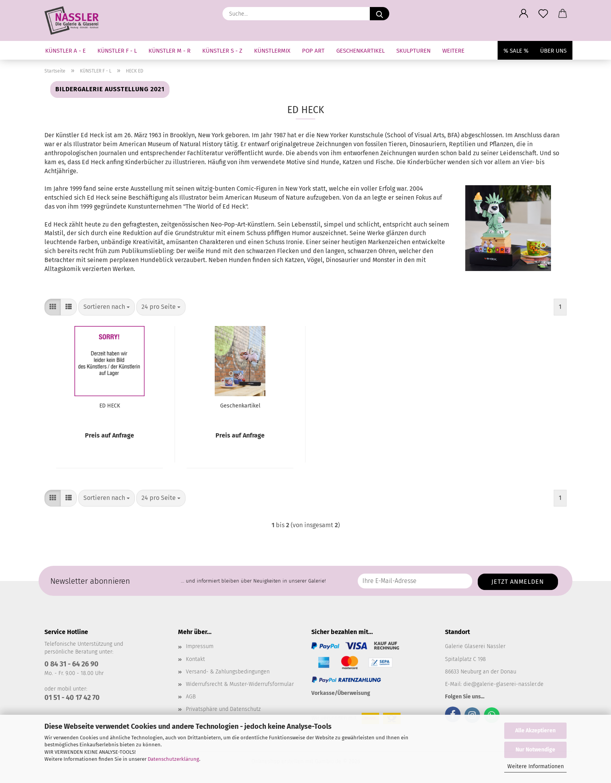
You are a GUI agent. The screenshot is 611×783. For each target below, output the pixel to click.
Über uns (553, 50)
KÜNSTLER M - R (169, 50)
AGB (191, 696)
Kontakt (195, 659)
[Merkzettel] (543, 13)
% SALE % (515, 50)
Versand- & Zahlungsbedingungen (228, 671)
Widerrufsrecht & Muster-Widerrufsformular (240, 684)
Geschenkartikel (240, 405)
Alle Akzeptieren (535, 730)
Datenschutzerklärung (173, 759)
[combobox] (106, 307)
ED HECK (109, 405)
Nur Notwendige (535, 749)
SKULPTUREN (413, 50)
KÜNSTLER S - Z (222, 50)
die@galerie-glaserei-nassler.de (503, 684)
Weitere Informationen (535, 766)
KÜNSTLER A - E (65, 50)
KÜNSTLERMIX (272, 50)
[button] (523, 13)
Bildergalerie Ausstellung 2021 (109, 89)
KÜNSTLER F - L (117, 50)
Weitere (453, 50)
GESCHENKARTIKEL (360, 50)
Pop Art (313, 50)
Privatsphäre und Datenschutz (223, 709)
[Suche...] (379, 13)
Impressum (200, 646)
